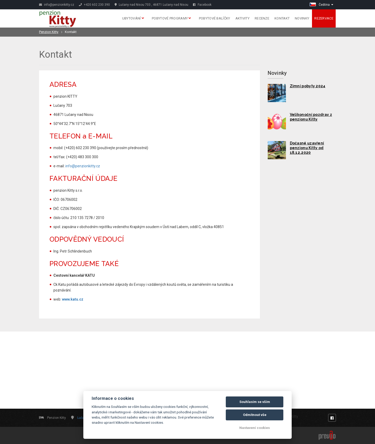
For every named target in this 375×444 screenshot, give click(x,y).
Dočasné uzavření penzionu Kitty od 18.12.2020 (307, 148)
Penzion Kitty (48, 32)
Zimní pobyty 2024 (308, 86)
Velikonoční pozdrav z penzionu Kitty (311, 116)
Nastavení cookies (254, 428)
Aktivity (242, 18)
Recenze (262, 18)
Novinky (302, 18)
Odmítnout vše (254, 415)
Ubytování (133, 18)
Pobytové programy (171, 18)
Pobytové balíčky (214, 18)
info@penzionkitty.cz (56, 4)
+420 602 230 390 (94, 4)
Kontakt (282, 18)
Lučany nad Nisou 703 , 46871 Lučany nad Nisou (151, 4)
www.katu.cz (72, 299)
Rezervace (323, 18)
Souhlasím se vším (254, 402)
